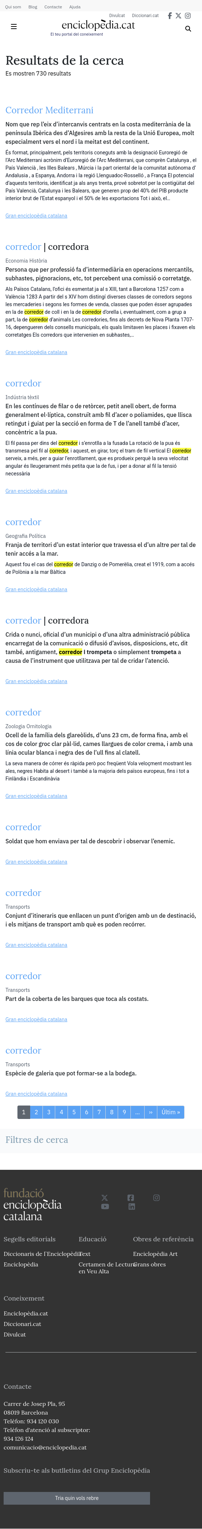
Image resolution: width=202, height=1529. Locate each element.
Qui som (13, 6)
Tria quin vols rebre (77, 1498)
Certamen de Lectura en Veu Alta (107, 1268)
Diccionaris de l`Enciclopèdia (42, 1253)
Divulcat (117, 15)
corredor (23, 246)
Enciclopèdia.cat (26, 1313)
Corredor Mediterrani (49, 110)
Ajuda (75, 6)
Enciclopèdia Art (155, 1253)
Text (84, 1253)
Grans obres (149, 1264)
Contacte (53, 6)
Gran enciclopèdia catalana (36, 215)
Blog (32, 6)
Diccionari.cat (145, 15)
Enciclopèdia (21, 1264)
